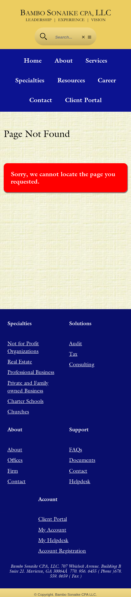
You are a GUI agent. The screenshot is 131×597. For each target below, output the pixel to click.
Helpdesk (79, 481)
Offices (15, 460)
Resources (71, 80)
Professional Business (30, 372)
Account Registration (62, 551)
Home (33, 60)
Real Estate (19, 362)
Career (107, 80)
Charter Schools (25, 401)
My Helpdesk (53, 540)
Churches (18, 411)
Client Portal (83, 100)
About (64, 60)
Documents (82, 460)
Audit (75, 343)
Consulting (81, 364)
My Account (52, 529)
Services (96, 60)
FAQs (75, 449)
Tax (73, 354)
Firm (12, 470)
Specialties (29, 80)
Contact (40, 100)
